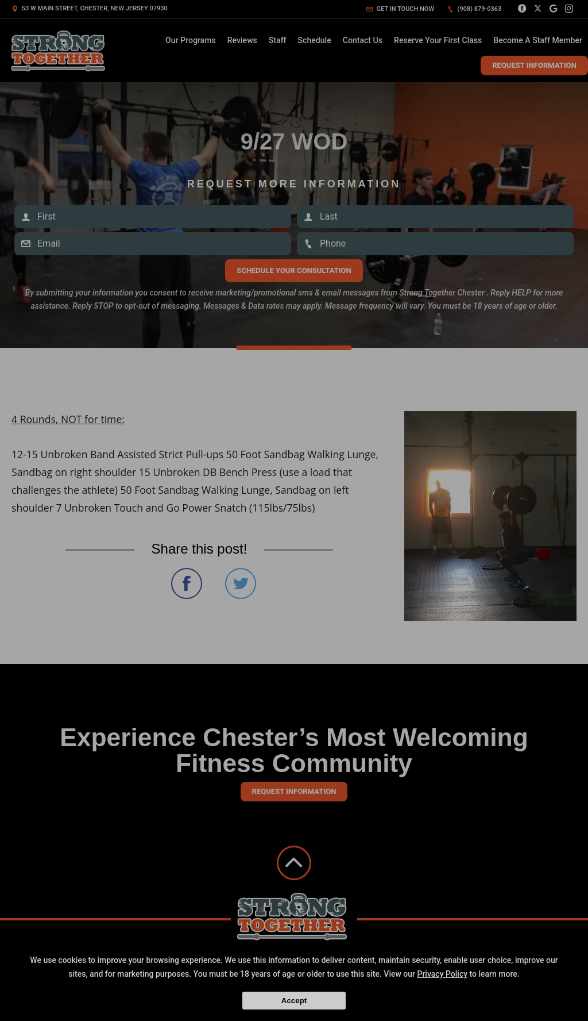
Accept (294, 1000)
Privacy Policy (442, 973)
